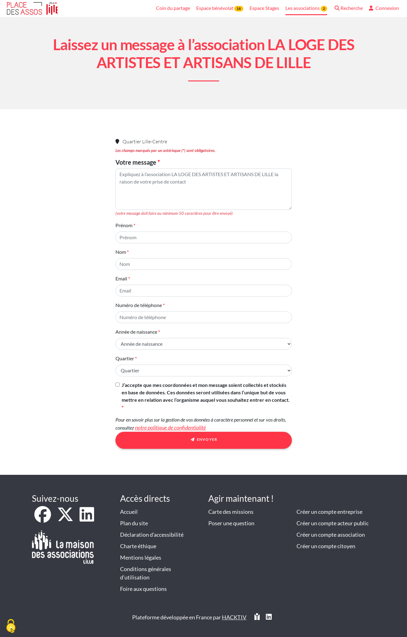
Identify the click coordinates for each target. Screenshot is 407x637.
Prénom (123, 225)
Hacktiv (234, 617)
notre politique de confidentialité (170, 427)
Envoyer (204, 440)
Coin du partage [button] (173, 8)
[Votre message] (203, 189)
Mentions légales (140, 557)
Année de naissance (136, 332)
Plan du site (134, 523)
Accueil (129, 511)
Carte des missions (230, 511)
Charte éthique (138, 546)
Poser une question (231, 523)
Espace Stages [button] (264, 8)
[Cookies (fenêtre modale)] (11, 626)
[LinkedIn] (87, 518)
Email (121, 278)
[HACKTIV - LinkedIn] (269, 617)
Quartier (124, 358)
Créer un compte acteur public (333, 523)
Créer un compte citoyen (326, 546)
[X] (65, 518)
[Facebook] (43, 518)
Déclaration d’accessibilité (152, 534)
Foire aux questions (143, 588)
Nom (120, 252)
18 (238, 8)
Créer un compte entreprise (329, 511)
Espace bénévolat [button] (219, 8)
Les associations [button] (306, 8)
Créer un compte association (331, 534)
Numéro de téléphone (138, 305)
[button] (348, 8)
